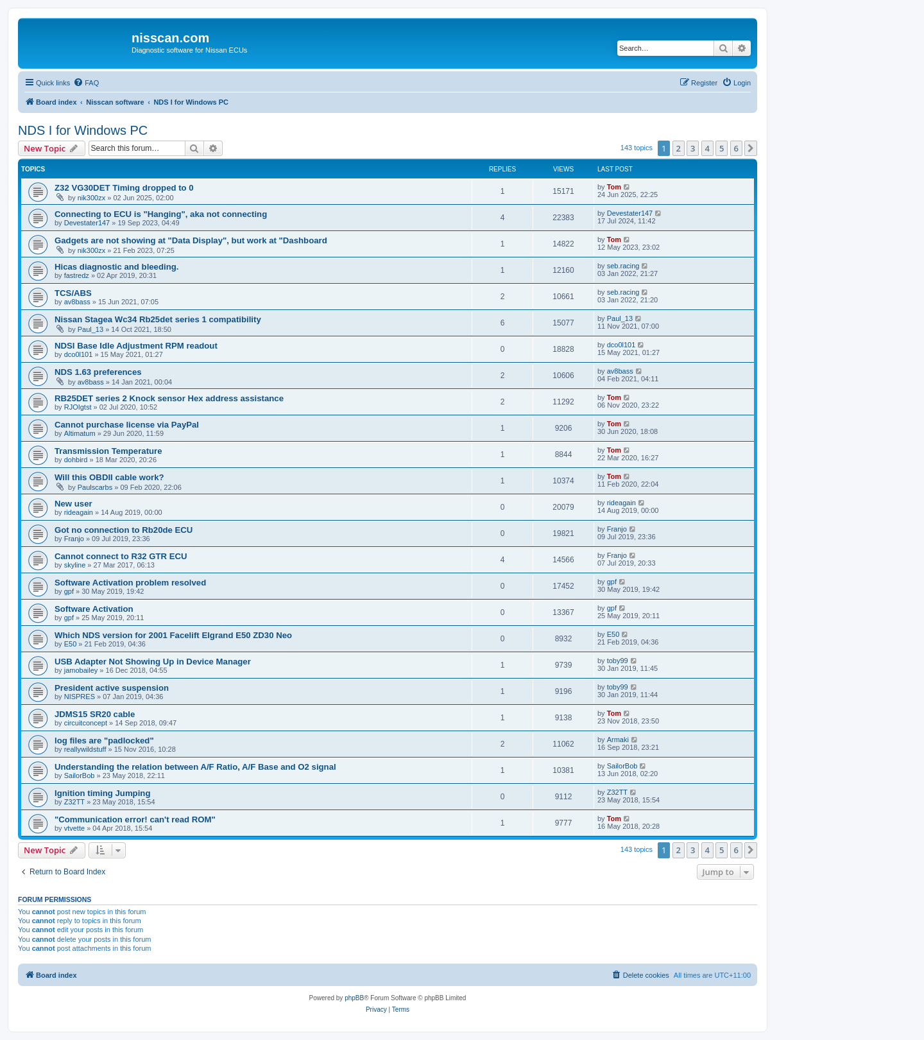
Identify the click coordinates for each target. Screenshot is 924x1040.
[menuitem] (86, 83)
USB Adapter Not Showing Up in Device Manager (153, 661)
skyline (75, 565)
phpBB (354, 997)
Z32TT (74, 802)
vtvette (74, 828)
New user (73, 503)
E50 (70, 644)
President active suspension (112, 688)
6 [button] (736, 148)
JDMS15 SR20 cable (95, 714)
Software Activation (94, 609)
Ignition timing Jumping (102, 793)
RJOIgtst (78, 407)
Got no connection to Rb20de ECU (124, 530)
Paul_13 (90, 329)
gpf (69, 591)
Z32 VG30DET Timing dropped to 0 (124, 188)
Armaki (618, 739)
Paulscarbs (95, 487)
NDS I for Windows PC (83, 130)
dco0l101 (78, 354)
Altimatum (80, 433)
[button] (750, 148)
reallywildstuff (85, 749)
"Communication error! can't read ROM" (135, 819)
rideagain (78, 512)
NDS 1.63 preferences (98, 372)
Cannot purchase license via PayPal (127, 424)
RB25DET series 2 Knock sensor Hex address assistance (169, 398)
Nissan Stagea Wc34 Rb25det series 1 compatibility (158, 319)
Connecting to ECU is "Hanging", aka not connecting (161, 214)
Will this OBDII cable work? (109, 477)
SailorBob (79, 775)
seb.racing (623, 266)
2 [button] (678, 148)
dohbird (76, 460)
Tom (614, 187)
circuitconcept (85, 723)
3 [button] (692, 148)
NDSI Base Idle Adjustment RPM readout (136, 346)
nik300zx (91, 198)
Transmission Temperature (108, 451)
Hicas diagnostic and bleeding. (116, 267)
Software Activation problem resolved (130, 582)
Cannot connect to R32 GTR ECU (121, 556)
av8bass (77, 302)
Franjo (74, 538)
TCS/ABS (73, 293)
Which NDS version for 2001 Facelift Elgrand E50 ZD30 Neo (173, 635)
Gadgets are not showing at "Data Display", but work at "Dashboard (191, 240)
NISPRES (79, 696)
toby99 (617, 660)
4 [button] (707, 148)
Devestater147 (87, 223)
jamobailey (81, 670)
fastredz (76, 275)
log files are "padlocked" (104, 740)
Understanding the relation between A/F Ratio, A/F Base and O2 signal (195, 767)
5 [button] (721, 148)
